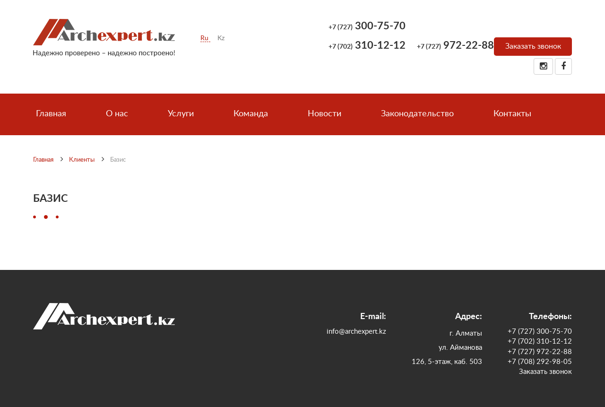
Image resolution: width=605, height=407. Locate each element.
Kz (221, 38)
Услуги (181, 114)
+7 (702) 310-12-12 (540, 341)
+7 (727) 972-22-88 (540, 351)
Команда (250, 114)
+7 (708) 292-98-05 (540, 361)
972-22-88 (455, 45)
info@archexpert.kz (356, 331)
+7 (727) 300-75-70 (540, 331)
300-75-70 (367, 26)
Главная (51, 114)
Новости (324, 114)
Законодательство (417, 114)
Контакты (512, 114)
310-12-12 (367, 45)
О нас (117, 114)
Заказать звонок (533, 46)
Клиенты (82, 160)
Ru (205, 38)
